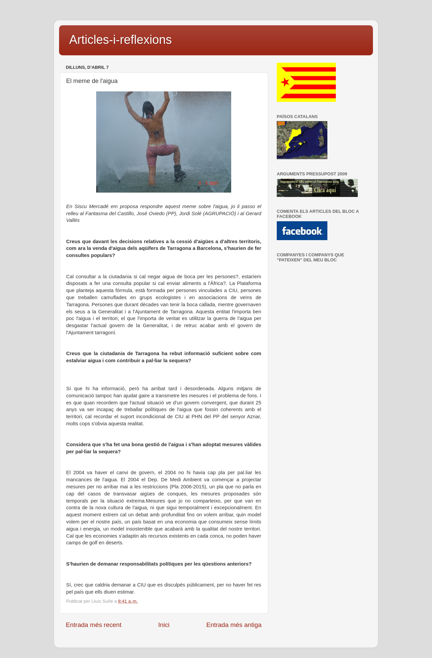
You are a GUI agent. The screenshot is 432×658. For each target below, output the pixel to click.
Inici (164, 624)
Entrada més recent (94, 624)
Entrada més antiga (234, 624)
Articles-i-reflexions (120, 40)
